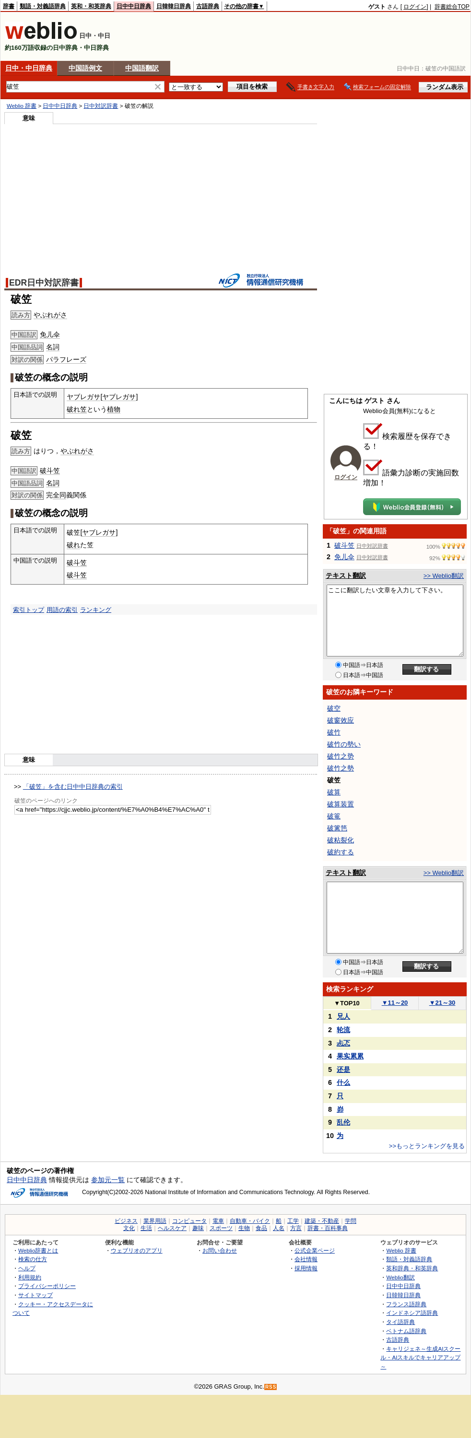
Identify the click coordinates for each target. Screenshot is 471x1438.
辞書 (8, 6)
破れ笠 (77, 409)
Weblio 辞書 (21, 106)
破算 (334, 792)
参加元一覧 (108, 1180)
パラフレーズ (66, 359)
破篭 (334, 816)
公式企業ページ (314, 1250)
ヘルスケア (172, 1228)
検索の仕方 (32, 1259)
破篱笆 (337, 828)
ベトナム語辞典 (406, 1331)
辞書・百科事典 (327, 1228)
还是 (343, 1069)
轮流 (343, 1030)
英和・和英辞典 (91, 6)
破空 (334, 708)
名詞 (52, 347)
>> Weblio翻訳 (444, 575)
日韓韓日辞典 (173, 6)
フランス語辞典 (406, 1304)
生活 (146, 1228)
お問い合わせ (219, 1250)
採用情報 (306, 1268)
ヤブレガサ (83, 397)
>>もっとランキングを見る (427, 1146)
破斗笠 (50, 470)
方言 (296, 1228)
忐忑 (343, 1043)
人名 (278, 1228)
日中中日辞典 (134, 6)
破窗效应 (340, 720)
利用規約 (29, 1277)
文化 (129, 1228)
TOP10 (347, 1003)
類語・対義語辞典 (43, 6)
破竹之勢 (340, 768)
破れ (73, 545)
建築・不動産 (322, 1221)
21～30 (442, 1002)
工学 (293, 1221)
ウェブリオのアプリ (137, 1250)
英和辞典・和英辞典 (412, 1268)
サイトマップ (35, 1295)
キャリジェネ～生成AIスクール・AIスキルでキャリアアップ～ (420, 1357)
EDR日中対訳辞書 (44, 283)
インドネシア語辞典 (412, 1313)
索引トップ (28, 609)
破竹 (334, 732)
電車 (218, 1221)
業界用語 (154, 1221)
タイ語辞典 (400, 1322)
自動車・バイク (250, 1221)
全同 (59, 495)
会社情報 (306, 1259)
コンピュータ (189, 1221)
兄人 (343, 1016)
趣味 (198, 1228)
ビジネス (126, 1221)
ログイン (414, 6)
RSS (271, 1387)
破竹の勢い (344, 744)
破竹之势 (340, 756)
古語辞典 (207, 6)
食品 (261, 1228)
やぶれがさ (50, 315)
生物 (244, 1228)
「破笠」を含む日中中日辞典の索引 (73, 786)
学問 (350, 1221)
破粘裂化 (340, 840)
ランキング (95, 609)
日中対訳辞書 (100, 106)
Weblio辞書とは (38, 1250)
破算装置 (340, 804)
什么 (343, 1082)
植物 (113, 409)
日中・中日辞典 (28, 68)
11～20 (395, 1002)
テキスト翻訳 (346, 575)
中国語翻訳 (142, 68)
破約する (340, 852)
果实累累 (350, 1056)
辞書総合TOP (452, 6)
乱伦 (343, 1122)
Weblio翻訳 (400, 1277)
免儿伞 (50, 334)
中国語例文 (85, 68)
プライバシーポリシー (47, 1286)
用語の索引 (62, 609)
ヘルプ (26, 1268)
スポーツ (221, 1228)
